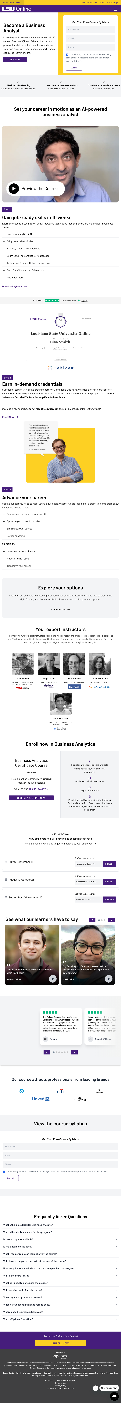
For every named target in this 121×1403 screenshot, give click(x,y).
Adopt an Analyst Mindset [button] (18, 241)
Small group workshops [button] (17, 528)
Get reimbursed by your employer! (89, 770)
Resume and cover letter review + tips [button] (25, 514)
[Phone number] (90, 47)
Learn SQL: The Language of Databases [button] (26, 256)
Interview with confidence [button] (19, 551)
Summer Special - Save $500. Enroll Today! (100, 2)
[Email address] (90, 38)
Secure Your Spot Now (31, 797)
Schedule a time (60, 609)
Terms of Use (60, 1383)
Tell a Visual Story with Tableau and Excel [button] (27, 263)
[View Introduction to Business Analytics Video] (60, 164)
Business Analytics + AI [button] (17, 234)
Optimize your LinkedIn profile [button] (21, 521)
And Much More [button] (13, 277)
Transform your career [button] (17, 566)
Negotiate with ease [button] (16, 558)
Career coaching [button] (14, 536)
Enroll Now (15, 59)
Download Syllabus (14, 286)
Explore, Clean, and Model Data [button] (21, 248)
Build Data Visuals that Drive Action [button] (24, 270)
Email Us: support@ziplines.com (61, 1388)
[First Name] (90, 29)
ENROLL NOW (60, 1343)
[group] (61, 1026)
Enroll (109, 864)
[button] (92, 920)
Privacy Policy (60, 1386)
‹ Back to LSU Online (11, 2)
